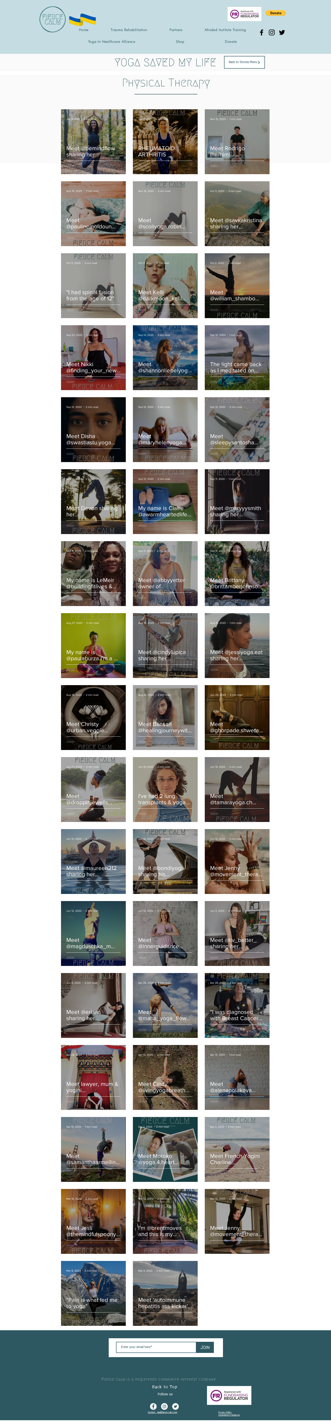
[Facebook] (262, 32)
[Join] (205, 1347)
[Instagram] (272, 32)
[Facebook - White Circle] (153, 1406)
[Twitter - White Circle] (175, 1406)
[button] (276, 13)
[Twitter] (282, 32)
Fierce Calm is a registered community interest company (159, 1379)
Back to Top (164, 1387)
